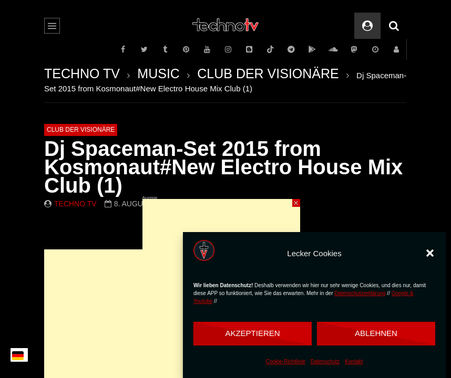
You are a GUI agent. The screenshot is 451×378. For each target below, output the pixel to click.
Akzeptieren (252, 333)
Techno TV (75, 204)
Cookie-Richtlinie (285, 361)
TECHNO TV (82, 73)
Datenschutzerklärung (359, 293)
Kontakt (354, 361)
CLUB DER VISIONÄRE (268, 73)
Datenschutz (325, 361)
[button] (430, 253)
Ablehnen (376, 333)
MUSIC (158, 73)
